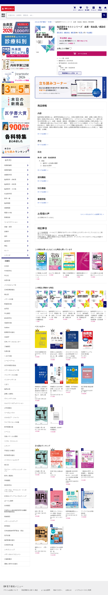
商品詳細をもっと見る (68, 73)
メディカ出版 (8, 299)
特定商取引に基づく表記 (30, 590)
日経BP (6, 337)
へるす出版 (8, 356)
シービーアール (9, 360)
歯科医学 (7, 241)
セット (6, 250)
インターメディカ (10, 379)
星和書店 (7, 526)
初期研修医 (8, 165)
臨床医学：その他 (10, 189)
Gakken (6, 327)
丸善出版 (7, 351)
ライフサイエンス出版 (11, 422)
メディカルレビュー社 (11, 370)
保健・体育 (8, 227)
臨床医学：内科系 (10, 179)
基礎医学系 (8, 175)
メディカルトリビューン (12, 554)
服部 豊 (73, 32)
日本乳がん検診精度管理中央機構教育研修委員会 (15, 511)
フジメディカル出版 (11, 375)
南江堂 (6, 465)
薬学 (5, 236)
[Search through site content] (54, 15)
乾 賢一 (50, 22)
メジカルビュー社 (10, 285)
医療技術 (7, 217)
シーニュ (7, 431)
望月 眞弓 (60, 32)
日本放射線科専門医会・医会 (14, 530)
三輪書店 (7, 346)
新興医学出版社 (9, 332)
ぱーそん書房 (8, 501)
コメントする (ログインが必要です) (91, 214)
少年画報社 (8, 408)
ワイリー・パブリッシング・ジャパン (15, 470)
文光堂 (6, 266)
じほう (6, 384)
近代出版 (7, 535)
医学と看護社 (8, 476)
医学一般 (7, 198)
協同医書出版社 (9, 540)
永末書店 (7, 505)
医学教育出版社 (9, 455)
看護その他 (8, 212)
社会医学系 (8, 194)
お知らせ (69, 590)
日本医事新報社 (9, 290)
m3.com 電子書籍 (40, 22)
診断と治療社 (8, 394)
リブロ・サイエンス (11, 441)
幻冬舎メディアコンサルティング (15, 496)
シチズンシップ (9, 549)
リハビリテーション (11, 222)
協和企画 (7, 389)
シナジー (7, 446)
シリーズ (7, 255)
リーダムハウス (9, 413)
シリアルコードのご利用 (83, 590)
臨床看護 (7, 203)
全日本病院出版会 (10, 365)
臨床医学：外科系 (10, 184)
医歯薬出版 (8, 304)
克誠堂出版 (8, 323)
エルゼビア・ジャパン (11, 417)
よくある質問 (45, 590)
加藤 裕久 (67, 32)
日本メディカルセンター (12, 342)
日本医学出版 (8, 545)
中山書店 (7, 313)
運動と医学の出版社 (11, 564)
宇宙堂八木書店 (9, 450)
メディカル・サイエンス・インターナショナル (15, 490)
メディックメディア (11, 521)
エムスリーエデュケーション (14, 403)
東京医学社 (8, 485)
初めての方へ (57, 590)
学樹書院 (7, 480)
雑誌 (5, 246)
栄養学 (6, 231)
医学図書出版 (8, 427)
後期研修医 (8, 170)
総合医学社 (8, 318)
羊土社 (6, 275)
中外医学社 (8, 271)
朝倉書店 (7, 516)
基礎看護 (7, 208)
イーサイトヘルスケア (11, 460)
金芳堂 (6, 308)
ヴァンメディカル (10, 398)
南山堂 (6, 294)
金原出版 (7, 280)
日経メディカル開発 (11, 436)
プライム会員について (10, 590)
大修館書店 (8, 559)
